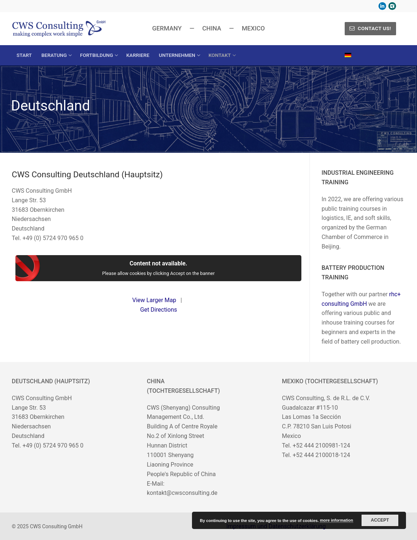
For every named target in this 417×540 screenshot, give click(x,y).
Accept (380, 520)
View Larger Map (154, 300)
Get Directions (158, 309)
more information (336, 520)
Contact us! (370, 28)
